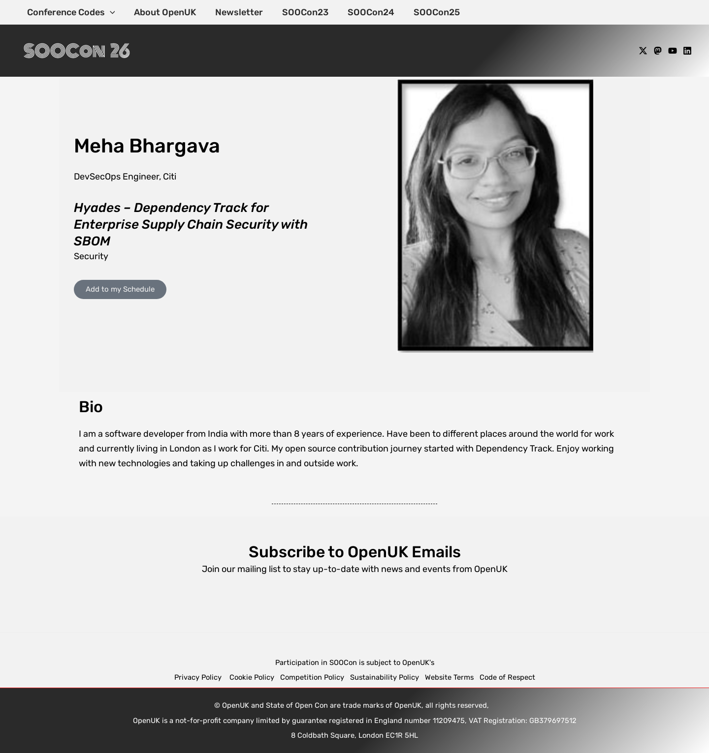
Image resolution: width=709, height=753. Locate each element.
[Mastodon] (657, 50)
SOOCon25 (429, 12)
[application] (109, 12)
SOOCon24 (364, 12)
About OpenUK (163, 12)
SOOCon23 (300, 12)
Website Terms (449, 677)
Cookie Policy (251, 677)
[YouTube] (672, 50)
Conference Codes (70, 12)
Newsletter (235, 12)
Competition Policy (315, 677)
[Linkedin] (687, 50)
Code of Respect (507, 677)
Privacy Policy (199, 677)
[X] (643, 50)
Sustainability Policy (384, 677)
